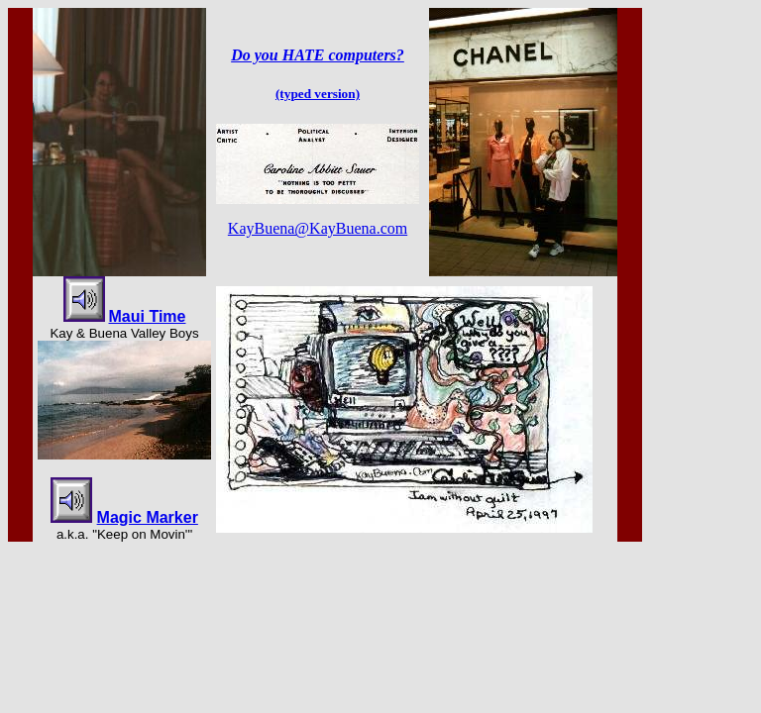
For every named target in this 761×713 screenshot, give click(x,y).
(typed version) (317, 93)
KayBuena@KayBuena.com (317, 228)
